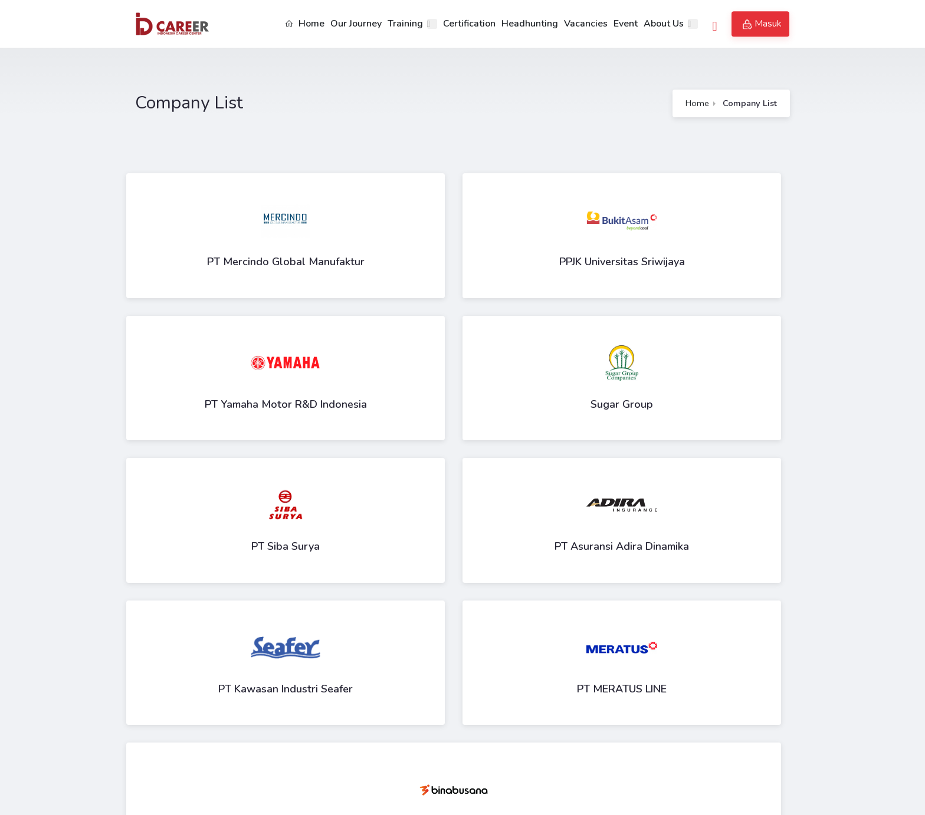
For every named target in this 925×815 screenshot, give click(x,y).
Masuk (762, 24)
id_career (205, 764)
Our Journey (355, 23)
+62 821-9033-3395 (233, 728)
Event (625, 23)
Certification (468, 23)
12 (419, 619)
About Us (663, 23)
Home (304, 23)
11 (393, 619)
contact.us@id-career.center (244, 747)
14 (470, 619)
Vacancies (585, 23)
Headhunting (529, 23)
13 (445, 619)
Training (404, 23)
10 (367, 619)
